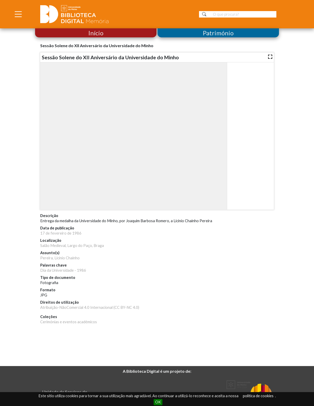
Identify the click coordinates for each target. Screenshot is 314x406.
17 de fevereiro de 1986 (60, 233)
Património (218, 33)
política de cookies (258, 396)
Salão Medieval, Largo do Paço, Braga (72, 245)
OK (158, 402)
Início (95, 33)
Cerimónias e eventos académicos (68, 322)
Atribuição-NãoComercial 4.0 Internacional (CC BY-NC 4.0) (89, 307)
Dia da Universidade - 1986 (63, 270)
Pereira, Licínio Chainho (60, 258)
